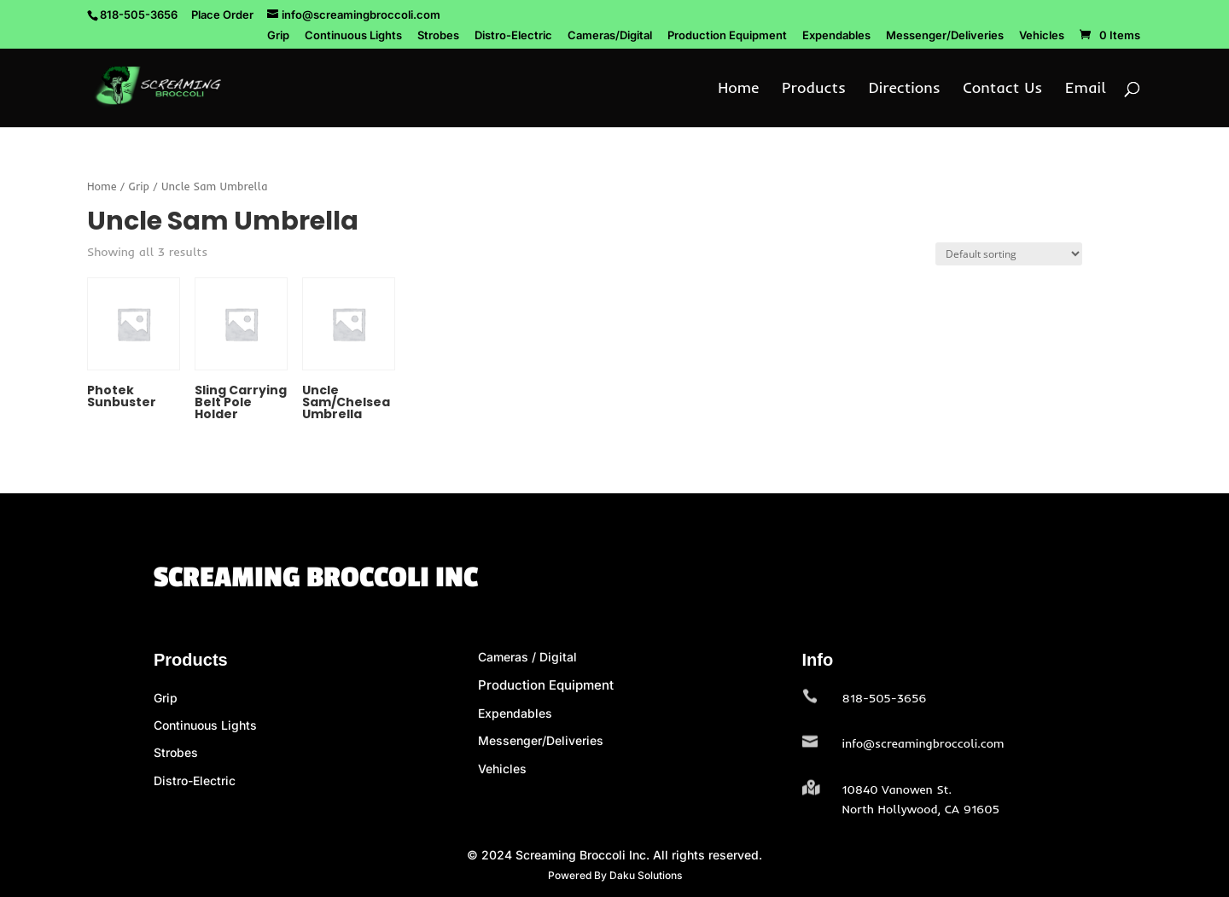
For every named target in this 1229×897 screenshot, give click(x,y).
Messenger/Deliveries (945, 36)
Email (1085, 89)
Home (738, 89)
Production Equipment (727, 36)
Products (814, 89)
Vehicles (1041, 36)
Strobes (438, 36)
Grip (278, 36)
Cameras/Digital (610, 36)
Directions (905, 89)
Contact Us (1002, 89)
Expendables (836, 36)
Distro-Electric (513, 36)
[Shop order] (1008, 253)
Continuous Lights (353, 36)
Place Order (222, 14)
